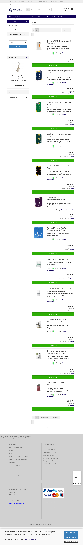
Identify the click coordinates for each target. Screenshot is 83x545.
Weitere (60, 16)
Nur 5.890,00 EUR (18, 103)
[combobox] (44, 48)
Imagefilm (22, 1)
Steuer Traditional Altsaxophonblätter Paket (56, 217)
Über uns (13, 1)
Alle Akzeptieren (71, 533)
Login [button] (12, 4)
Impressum (12, 468)
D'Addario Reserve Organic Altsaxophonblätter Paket (56, 370)
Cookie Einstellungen (14, 493)
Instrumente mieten (57, 1)
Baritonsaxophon (13, 47)
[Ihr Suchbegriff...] (28, 9)
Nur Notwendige (71, 537)
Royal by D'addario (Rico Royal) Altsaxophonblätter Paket (57, 247)
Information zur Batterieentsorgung (18, 475)
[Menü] (80, 472)
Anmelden (18, 65)
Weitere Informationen (71, 541)
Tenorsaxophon (13, 43)
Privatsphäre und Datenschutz (17, 465)
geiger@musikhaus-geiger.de (16, 521)
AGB (10, 487)
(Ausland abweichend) (67, 228)
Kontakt (11, 471)
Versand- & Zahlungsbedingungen (18, 478)
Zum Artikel (53, 83)
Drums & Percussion (49, 16)
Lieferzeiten (12, 481)
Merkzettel (20, 4)
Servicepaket (32, 1)
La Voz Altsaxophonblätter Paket (58, 277)
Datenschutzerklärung (30, 539)
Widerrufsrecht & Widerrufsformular (18, 484)
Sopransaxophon (13, 36)
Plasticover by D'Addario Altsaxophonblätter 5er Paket (57, 402)
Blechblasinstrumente (32, 16)
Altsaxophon (12, 40)
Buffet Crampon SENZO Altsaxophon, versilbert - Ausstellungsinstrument (18, 96)
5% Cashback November (15, 490)
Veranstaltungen (43, 1)
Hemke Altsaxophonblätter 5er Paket (59, 307)
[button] (67, 1)
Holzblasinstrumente (16, 16)
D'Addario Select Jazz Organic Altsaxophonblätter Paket (57, 339)
